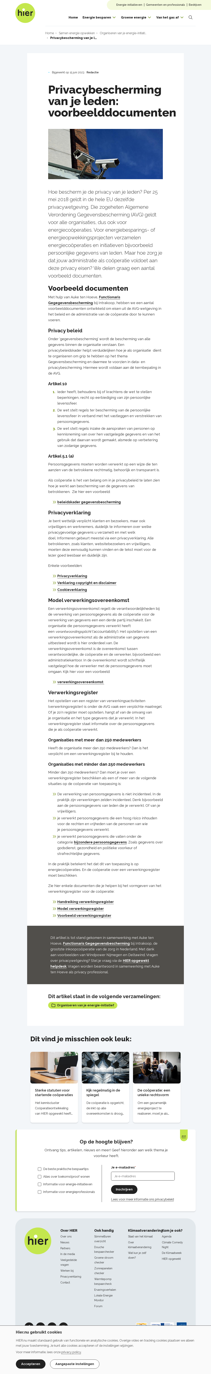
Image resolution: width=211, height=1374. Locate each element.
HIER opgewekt (171, 1258)
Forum (98, 1306)
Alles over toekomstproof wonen (66, 1176)
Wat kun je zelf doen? (137, 1255)
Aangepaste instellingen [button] (74, 1364)
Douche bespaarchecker (104, 1249)
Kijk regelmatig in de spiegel (103, 1092)
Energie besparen (97, 17)
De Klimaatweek (172, 1252)
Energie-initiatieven (129, 4)
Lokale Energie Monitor (103, 1298)
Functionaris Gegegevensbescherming (96, 943)
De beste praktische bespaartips (66, 1169)
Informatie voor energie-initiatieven (67, 1184)
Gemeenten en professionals (165, 4)
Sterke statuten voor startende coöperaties (54, 1092)
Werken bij (67, 1270)
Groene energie (133, 17)
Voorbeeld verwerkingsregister (84, 916)
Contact (65, 1282)
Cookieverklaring (72, 590)
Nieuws (64, 1242)
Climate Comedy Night (172, 1245)
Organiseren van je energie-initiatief (82, 1005)
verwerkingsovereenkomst (80, 682)
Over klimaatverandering (139, 1245)
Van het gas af (167, 17)
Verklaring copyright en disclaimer (86, 583)
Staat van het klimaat (140, 1236)
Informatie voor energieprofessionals (69, 1192)
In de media (67, 1254)
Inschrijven (124, 1189)
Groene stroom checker (103, 1260)
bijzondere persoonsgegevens (100, 842)
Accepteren (30, 1364)
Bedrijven (195, 4)
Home (73, 17)
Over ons (66, 1236)
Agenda (166, 1236)
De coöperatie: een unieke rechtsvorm (154, 1092)
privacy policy (71, 1352)
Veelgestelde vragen (68, 1262)
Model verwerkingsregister (80, 909)
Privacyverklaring (72, 576)
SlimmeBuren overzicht (102, 1239)
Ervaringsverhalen (105, 1289)
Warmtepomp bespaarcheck (103, 1281)
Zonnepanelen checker (103, 1271)
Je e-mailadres (123, 1167)
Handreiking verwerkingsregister (85, 902)
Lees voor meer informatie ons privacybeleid (142, 1199)
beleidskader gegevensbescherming (89, 502)
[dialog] (105, 1349)
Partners (65, 1248)
